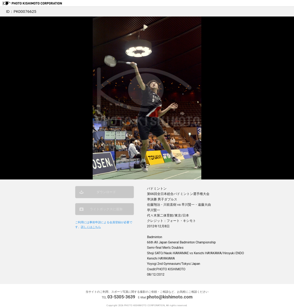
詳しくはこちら (91, 227)
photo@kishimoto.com (170, 296)
